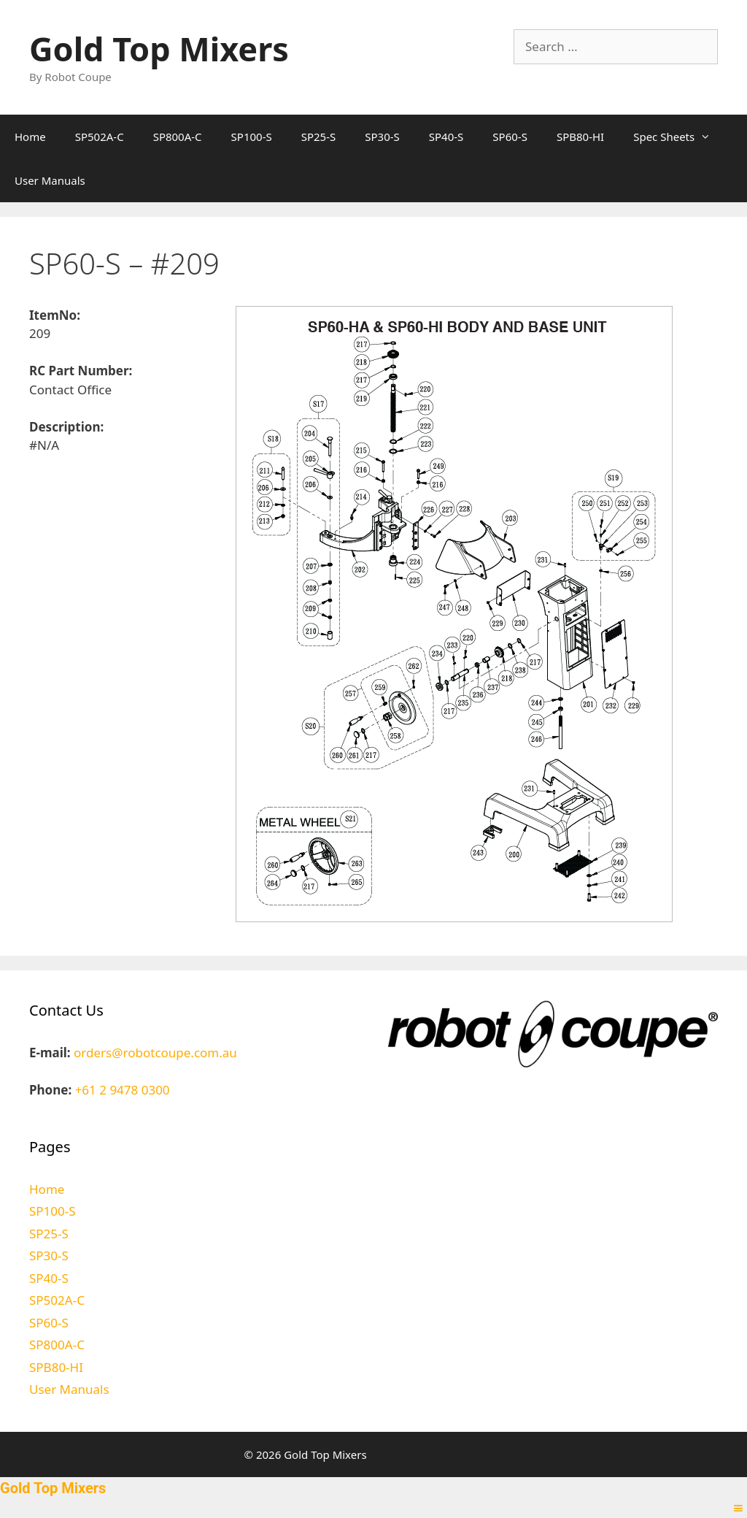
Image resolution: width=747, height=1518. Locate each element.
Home (30, 136)
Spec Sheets (679, 136)
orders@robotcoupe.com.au (155, 1052)
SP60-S (509, 136)
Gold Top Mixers (159, 48)
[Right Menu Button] (738, 1508)
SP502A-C (99, 136)
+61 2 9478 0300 (122, 1089)
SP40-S (446, 136)
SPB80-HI (580, 136)
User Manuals (50, 180)
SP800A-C (177, 136)
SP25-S (318, 136)
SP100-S (251, 136)
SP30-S (382, 136)
